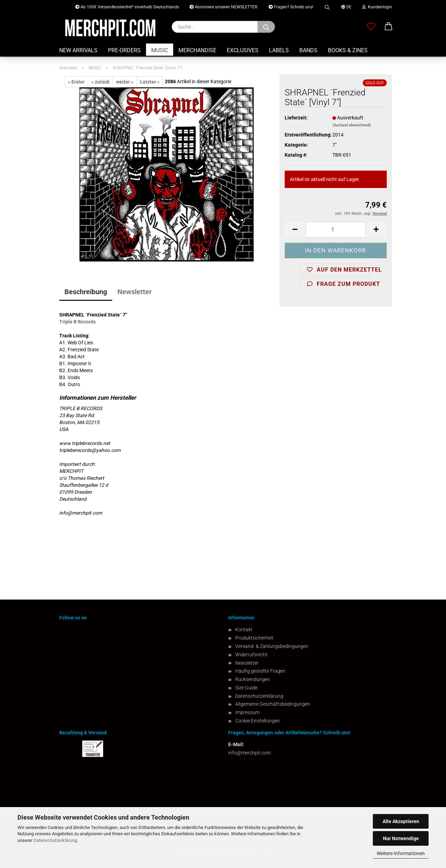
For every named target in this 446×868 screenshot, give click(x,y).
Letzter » (150, 82)
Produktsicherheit (254, 638)
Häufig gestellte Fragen (260, 671)
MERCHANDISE (197, 50)
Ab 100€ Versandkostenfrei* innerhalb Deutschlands (127, 7)
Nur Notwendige (401, 838)
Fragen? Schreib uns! (291, 7)
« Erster (76, 82)
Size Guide (246, 687)
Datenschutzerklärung (55, 840)
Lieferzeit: (296, 117)
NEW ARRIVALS (78, 50)
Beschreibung (85, 292)
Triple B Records (77, 321)
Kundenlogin (377, 7)
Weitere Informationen (401, 853)
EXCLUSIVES (243, 50)
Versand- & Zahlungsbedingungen (271, 646)
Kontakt (244, 629)
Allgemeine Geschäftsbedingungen (272, 704)
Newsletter (134, 292)
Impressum (247, 712)
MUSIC (159, 50)
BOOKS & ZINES (348, 50)
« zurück (100, 82)
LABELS (279, 50)
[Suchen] (266, 27)
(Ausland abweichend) (351, 125)
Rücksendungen (252, 679)
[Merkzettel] (371, 26)
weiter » (124, 82)
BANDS (308, 50)
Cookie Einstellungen (257, 721)
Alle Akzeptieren (401, 821)
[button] (388, 26)
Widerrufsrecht (251, 654)
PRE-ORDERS (124, 50)
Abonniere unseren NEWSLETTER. (224, 7)
